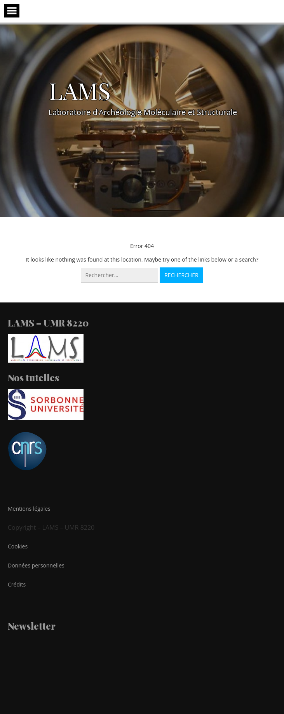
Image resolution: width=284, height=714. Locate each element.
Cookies (18, 546)
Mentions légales (29, 508)
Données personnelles (36, 565)
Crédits (17, 584)
